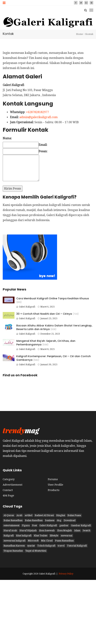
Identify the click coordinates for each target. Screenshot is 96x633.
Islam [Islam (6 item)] (77, 530)
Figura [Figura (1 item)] (26, 525)
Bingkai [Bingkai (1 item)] (60, 515)
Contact (8, 490)
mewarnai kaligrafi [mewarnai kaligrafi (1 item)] (14, 540)
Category (8, 479)
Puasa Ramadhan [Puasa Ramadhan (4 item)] (64, 540)
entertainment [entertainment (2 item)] (11, 525)
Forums (53, 479)
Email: (43, 145)
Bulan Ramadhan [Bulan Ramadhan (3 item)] (13, 520)
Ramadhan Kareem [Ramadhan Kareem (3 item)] (14, 545)
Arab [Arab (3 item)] (19, 515)
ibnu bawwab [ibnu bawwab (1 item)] (47, 530)
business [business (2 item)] (49, 520)
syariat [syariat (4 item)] (31, 545)
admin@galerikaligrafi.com (38, 117)
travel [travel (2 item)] (61, 545)
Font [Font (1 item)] (34, 525)
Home (79, 34)
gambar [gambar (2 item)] (63, 525)
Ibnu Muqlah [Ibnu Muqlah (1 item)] (64, 530)
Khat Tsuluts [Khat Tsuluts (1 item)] (40, 535)
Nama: (7, 138)
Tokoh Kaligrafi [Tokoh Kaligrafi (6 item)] (46, 545)
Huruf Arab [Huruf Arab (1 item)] (10, 530)
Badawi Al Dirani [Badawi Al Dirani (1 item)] (44, 515)
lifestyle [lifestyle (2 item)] (54, 535)
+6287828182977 (37, 112)
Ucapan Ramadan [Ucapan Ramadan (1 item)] (13, 550)
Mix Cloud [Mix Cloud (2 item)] (47, 540)
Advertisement (12, 484)
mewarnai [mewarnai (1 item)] (66, 535)
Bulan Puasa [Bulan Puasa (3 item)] (74, 515)
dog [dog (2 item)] (59, 520)
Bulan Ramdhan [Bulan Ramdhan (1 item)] (34, 520)
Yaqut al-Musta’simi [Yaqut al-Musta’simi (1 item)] (35, 550)
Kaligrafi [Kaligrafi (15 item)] (9, 535)
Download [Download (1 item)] (69, 520)
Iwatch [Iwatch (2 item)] (86, 530)
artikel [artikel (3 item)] (28, 515)
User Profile (55, 484)
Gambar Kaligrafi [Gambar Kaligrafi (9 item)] (81, 525)
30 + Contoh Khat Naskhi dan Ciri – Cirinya (44, 314)
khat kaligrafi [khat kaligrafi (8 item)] (23, 535)
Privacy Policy (66, 573)
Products (53, 490)
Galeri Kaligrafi (25, 306)
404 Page (8, 495)
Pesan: (43, 151)
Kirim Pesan (12, 188)
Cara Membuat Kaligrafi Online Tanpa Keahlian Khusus (52, 298)
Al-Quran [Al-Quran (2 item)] (9, 515)
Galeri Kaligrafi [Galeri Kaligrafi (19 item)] (48, 525)
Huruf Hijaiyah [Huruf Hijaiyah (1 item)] (28, 530)
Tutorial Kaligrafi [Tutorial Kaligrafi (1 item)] (77, 545)
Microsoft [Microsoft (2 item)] (33, 540)
